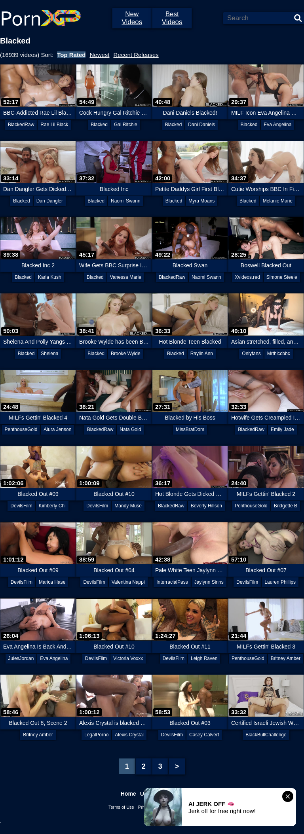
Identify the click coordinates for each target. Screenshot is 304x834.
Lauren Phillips (280, 582)
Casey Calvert (204, 735)
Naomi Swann (126, 201)
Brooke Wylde (126, 353)
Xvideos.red (247, 277)
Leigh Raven (204, 658)
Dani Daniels (201, 124)
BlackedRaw (21, 124)
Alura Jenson (57, 429)
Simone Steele (281, 277)
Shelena (49, 353)
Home (128, 794)
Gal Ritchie (125, 124)
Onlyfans (251, 353)
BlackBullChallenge (265, 735)
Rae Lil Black (54, 124)
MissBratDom (190, 429)
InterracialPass (172, 582)
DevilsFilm (21, 506)
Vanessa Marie (125, 277)
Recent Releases (136, 54)
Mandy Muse (128, 506)
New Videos (132, 18)
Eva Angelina (277, 124)
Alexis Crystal (129, 735)
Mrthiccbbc (278, 353)
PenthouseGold (21, 429)
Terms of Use (121, 807)
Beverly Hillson (206, 506)
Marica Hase (52, 582)
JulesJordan (21, 658)
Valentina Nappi (128, 582)
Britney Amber (285, 658)
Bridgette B (285, 506)
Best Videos (172, 18)
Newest (99, 54)
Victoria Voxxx (128, 658)
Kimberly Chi (52, 506)
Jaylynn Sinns (209, 582)
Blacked (99, 124)
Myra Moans (201, 201)
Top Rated (71, 54)
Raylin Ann (201, 353)
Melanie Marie (278, 201)
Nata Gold (130, 429)
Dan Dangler (49, 201)
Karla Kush (49, 277)
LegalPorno (96, 735)
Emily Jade (282, 429)
